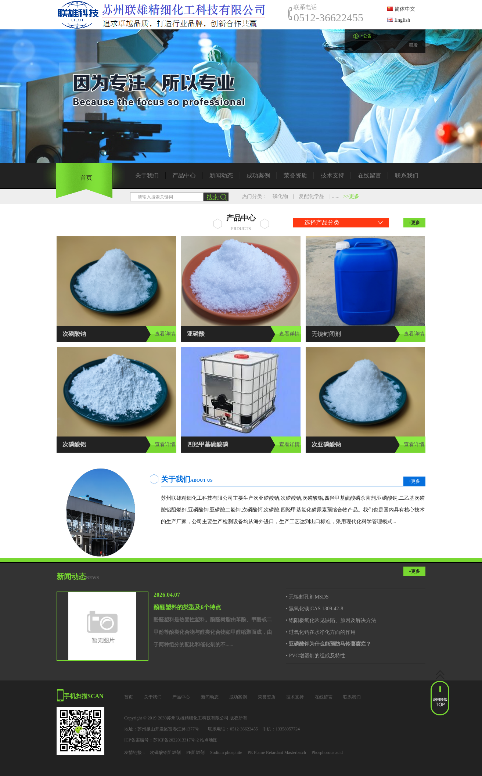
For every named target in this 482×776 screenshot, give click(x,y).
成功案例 (258, 175)
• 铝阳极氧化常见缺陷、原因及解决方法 (331, 620)
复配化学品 (311, 196)
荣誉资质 (295, 175)
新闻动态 (221, 175)
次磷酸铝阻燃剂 (165, 752)
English (398, 20)
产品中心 (184, 175)
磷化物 (280, 196)
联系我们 (406, 175)
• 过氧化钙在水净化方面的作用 (321, 632)
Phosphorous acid (327, 752)
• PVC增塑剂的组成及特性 (315, 655)
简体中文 (401, 9)
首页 (86, 178)
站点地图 (208, 740)
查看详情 (165, 334)
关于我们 (147, 175)
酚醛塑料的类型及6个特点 (187, 607)
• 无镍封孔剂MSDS (307, 597)
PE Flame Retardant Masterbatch (277, 752)
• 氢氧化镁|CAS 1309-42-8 (314, 608)
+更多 (414, 222)
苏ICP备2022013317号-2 (176, 740)
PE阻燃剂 (195, 752)
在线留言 (369, 175)
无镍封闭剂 (326, 334)
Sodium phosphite (226, 752)
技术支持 (332, 175)
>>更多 (351, 196)
